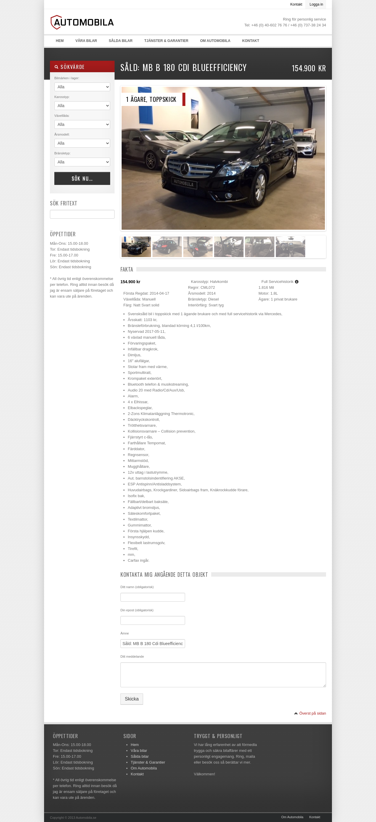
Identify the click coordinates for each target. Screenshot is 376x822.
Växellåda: (61, 115)
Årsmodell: (62, 134)
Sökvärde (69, 66)
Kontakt (296, 4)
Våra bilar (86, 41)
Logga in (316, 4)
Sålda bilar (120, 41)
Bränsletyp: (62, 153)
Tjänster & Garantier (166, 41)
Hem (60, 41)
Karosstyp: (62, 97)
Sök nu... (82, 178)
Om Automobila (215, 41)
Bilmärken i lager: (66, 78)
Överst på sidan (310, 713)
